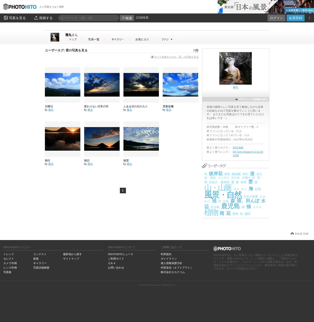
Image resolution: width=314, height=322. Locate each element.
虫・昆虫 (210, 177)
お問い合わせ (116, 267)
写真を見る (14, 17)
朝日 (47, 160)
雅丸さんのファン (166, 39)
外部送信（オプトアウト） (177, 267)
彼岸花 (215, 173)
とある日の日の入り (135, 106)
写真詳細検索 (41, 267)
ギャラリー (40, 263)
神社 (245, 174)
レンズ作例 (10, 267)
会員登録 (295, 18)
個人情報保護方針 (171, 263)
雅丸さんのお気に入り (142, 39)
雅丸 (71, 35)
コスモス (223, 177)
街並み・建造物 (219, 182)
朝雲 (126, 160)
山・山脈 (218, 187)
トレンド (8, 254)
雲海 (235, 214)
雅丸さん (74, 39)
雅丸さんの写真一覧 (94, 39)
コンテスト (40, 254)
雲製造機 (168, 106)
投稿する (43, 17)
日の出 (235, 177)
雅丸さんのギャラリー (118, 39)
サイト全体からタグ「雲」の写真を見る (176, 56)
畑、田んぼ (248, 200)
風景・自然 (223, 194)
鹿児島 (230, 206)
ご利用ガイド (116, 258)
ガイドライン (169, 258)
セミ (244, 189)
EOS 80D (238, 147)
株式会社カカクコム (173, 272)
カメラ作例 (10, 263)
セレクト (8, 258)
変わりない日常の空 (96, 106)
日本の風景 (250, 196)
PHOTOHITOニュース (120, 254)
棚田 (247, 214)
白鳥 (226, 201)
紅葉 (258, 189)
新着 (36, 258)
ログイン (276, 18)
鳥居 (243, 182)
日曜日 (49, 106)
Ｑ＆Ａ (112, 263)
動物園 (236, 174)
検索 (127, 18)
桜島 (227, 174)
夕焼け (246, 177)
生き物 (215, 207)
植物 (211, 212)
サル (236, 189)
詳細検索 (142, 17)
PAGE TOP (301, 233)
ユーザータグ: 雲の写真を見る (66, 50)
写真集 (7, 272)
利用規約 (166, 254)
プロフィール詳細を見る (253, 99)
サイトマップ (71, 258)
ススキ (257, 207)
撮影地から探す (72, 254)
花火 (259, 174)
